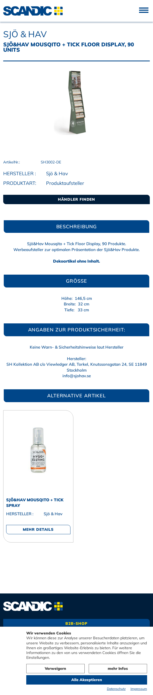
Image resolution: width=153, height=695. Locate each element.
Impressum (138, 689)
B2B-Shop (76, 623)
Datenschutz (116, 689)
